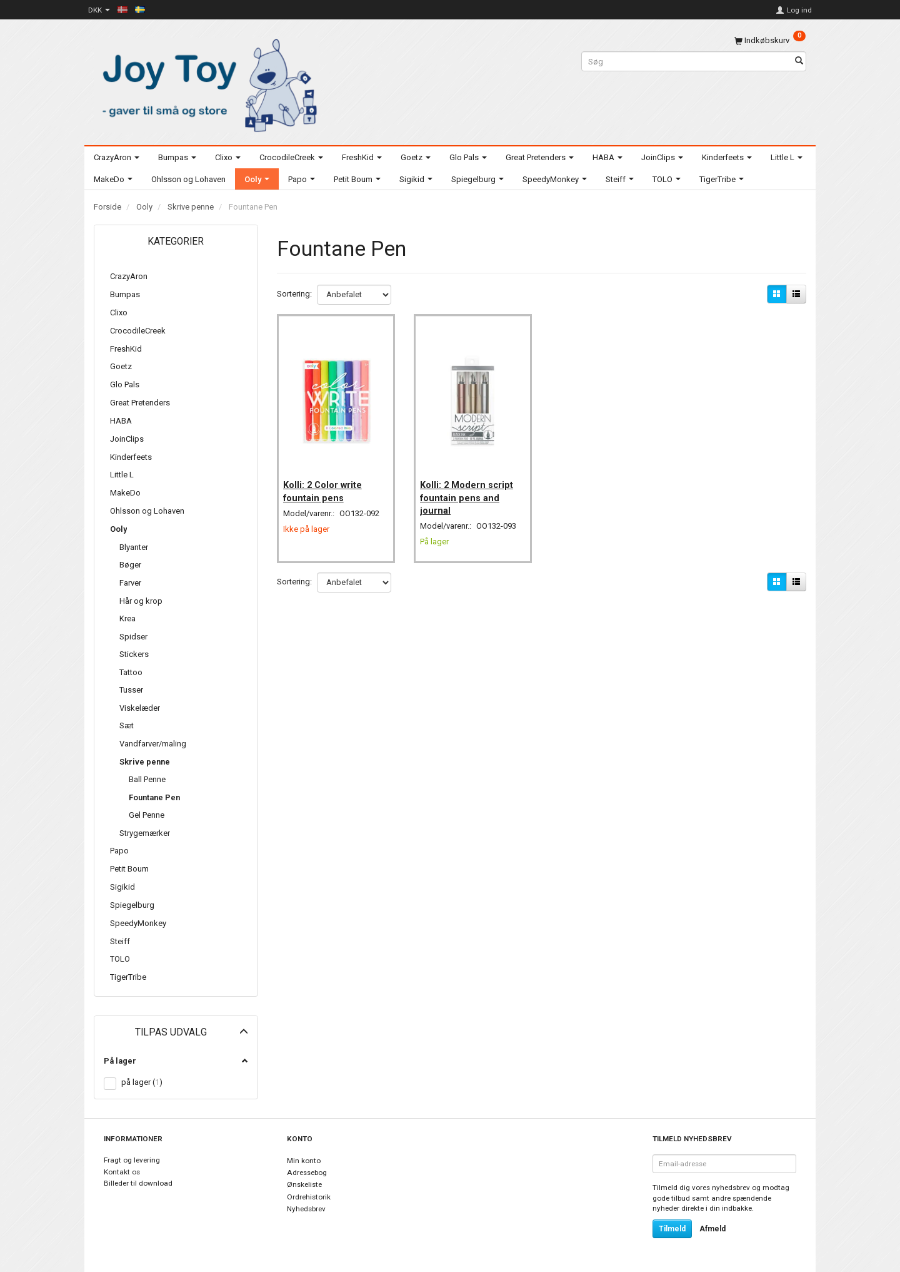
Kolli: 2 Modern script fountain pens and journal (470, 489)
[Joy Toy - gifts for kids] (206, 83)
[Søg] (799, 62)
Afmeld (712, 1228)
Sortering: (294, 293)
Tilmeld (672, 1228)
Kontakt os (122, 1172)
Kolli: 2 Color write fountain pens (326, 483)
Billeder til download (138, 1183)
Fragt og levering (132, 1160)
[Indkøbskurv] (770, 40)
